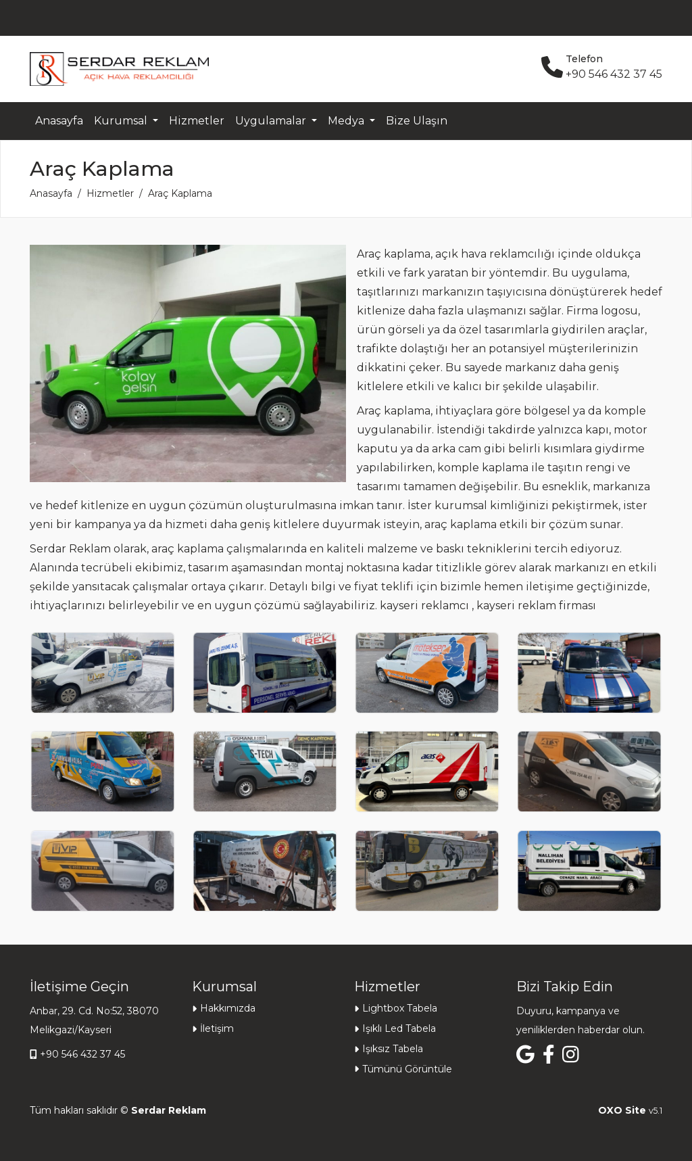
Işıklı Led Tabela (399, 1028)
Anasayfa (59, 120)
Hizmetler (196, 120)
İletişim (217, 1028)
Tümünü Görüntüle (407, 1069)
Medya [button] (347, 120)
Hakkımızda (227, 1008)
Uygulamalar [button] (272, 120)
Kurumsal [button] (122, 120)
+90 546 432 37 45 (82, 1054)
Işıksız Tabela (392, 1049)
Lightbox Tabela (399, 1008)
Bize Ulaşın (416, 120)
